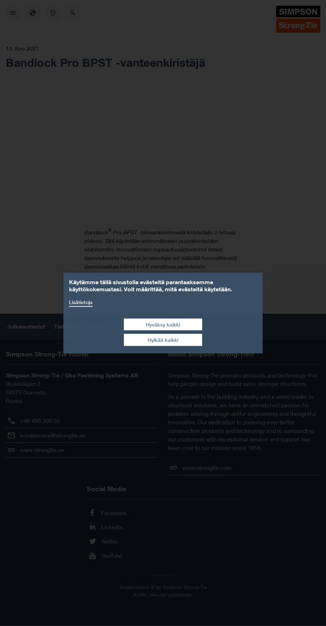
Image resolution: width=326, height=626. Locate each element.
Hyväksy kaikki (163, 324)
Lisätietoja (81, 302)
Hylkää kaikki (163, 340)
